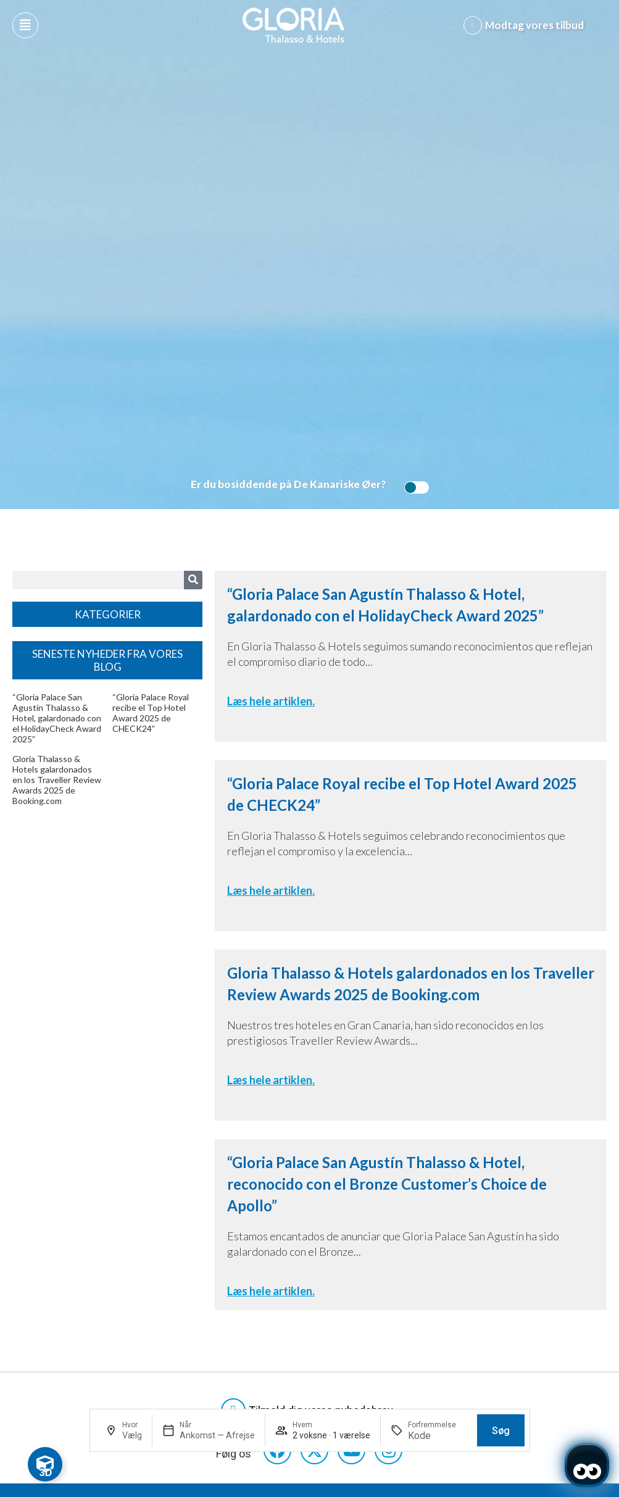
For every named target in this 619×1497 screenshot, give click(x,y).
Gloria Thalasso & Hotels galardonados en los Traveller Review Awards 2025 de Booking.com (56, 779)
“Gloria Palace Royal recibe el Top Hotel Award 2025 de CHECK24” (150, 713)
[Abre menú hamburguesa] (25, 25)
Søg (501, 1431)
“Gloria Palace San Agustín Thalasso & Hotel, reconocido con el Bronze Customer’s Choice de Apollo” (387, 1183)
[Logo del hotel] (293, 25)
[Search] (193, 580)
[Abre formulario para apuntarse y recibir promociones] (526, 25)
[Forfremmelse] (437, 1435)
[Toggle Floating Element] (45, 1464)
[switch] (413, 487)
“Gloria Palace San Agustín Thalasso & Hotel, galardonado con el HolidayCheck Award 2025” (56, 718)
